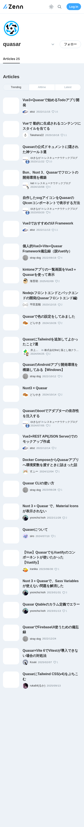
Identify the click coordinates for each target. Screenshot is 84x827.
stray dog (35, 257)
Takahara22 (37, 135)
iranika (34, 569)
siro (32, 536)
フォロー (70, 44)
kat (32, 183)
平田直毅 (35, 304)
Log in (73, 6)
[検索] (59, 6)
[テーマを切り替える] (51, 6)
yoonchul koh (38, 517)
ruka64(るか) (37, 685)
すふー (34, 471)
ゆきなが (35, 157)
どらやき (35, 323)
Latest (67, 87)
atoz (32, 111)
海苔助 (34, 281)
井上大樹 (35, 350)
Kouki (33, 662)
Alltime (42, 87)
